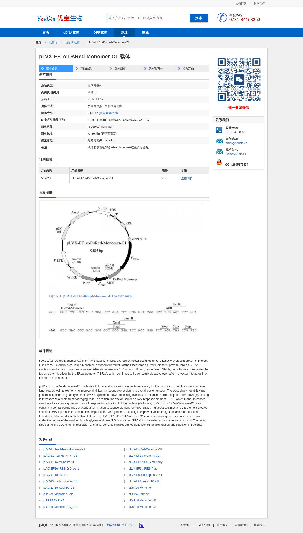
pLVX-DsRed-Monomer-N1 (145, 449)
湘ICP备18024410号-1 (120, 525)
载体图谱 (120, 68)
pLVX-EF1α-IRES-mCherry (145, 462)
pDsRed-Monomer (140, 487)
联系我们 (259, 3)
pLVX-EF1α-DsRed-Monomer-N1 (64, 449)
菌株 (145, 32)
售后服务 (222, 525)
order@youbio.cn (236, 143)
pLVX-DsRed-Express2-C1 (60, 481)
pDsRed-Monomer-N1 (142, 500)
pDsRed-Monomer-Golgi (58, 494)
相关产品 (188, 68)
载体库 (53, 42)
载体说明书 (155, 68)
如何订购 (241, 3)
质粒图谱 (45, 192)
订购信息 (86, 68)
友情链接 (241, 525)
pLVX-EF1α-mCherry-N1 (58, 462)
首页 (46, 32)
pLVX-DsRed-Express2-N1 (145, 475)
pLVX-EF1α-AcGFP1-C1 (58, 487)
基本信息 (52, 68)
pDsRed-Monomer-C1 (142, 507)
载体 (124, 32)
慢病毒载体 (73, 42)
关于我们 (186, 525)
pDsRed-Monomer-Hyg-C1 (60, 507)
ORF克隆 (100, 32)
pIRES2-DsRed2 (53, 500)
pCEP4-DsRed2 (139, 494)
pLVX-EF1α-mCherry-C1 (144, 455)
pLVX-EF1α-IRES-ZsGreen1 (61, 468)
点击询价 (186, 178)
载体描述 (45, 351)
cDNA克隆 (71, 32)
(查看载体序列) (108, 113)
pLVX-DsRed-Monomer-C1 (60, 455)
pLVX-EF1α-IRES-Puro (143, 468)
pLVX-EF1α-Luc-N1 (55, 475)
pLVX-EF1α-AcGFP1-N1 (144, 481)
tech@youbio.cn (236, 154)
